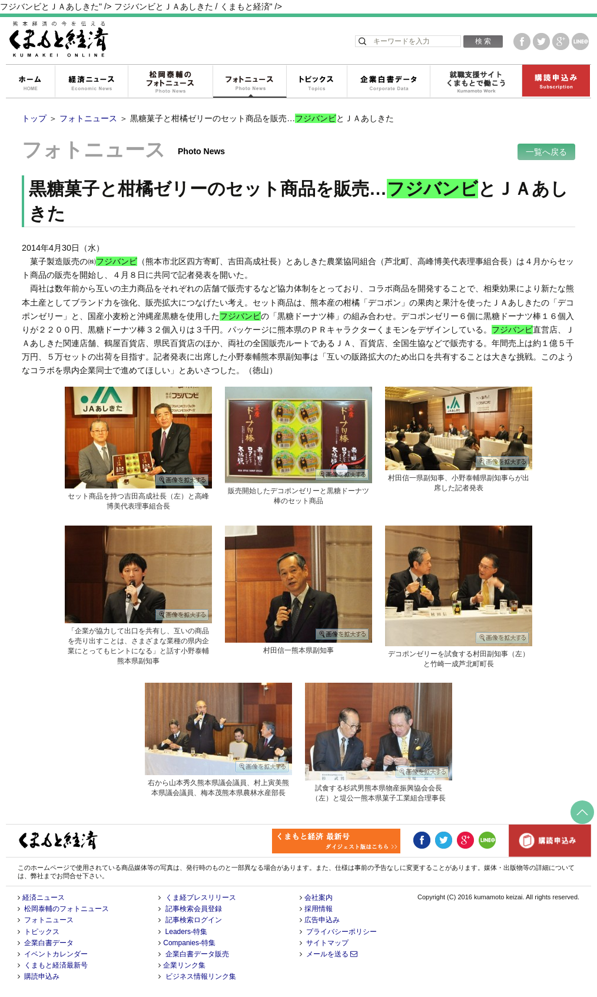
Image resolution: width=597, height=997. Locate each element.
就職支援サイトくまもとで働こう (476, 82)
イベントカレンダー (56, 954)
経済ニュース (91, 82)
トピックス (316, 82)
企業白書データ (388, 82)
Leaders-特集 (186, 932)
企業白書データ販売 (197, 954)
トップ (34, 118)
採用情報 (318, 909)
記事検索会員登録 (193, 909)
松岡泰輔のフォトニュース (170, 82)
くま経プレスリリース (200, 897)
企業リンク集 (184, 965)
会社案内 (318, 897)
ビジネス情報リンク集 (200, 976)
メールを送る (331, 954)
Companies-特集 (189, 943)
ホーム (30, 82)
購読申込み (556, 82)
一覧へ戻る (546, 152)
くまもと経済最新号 (56, 965)
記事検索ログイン (193, 920)
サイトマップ (327, 943)
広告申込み (322, 920)
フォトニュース (249, 82)
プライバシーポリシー (341, 932)
